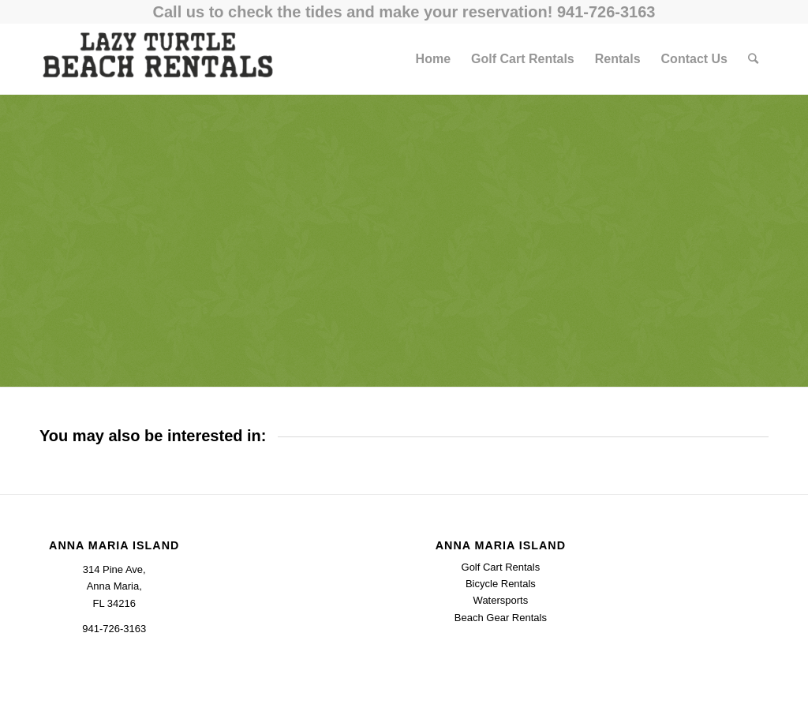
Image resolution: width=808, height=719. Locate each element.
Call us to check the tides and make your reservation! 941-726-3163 (404, 12)
